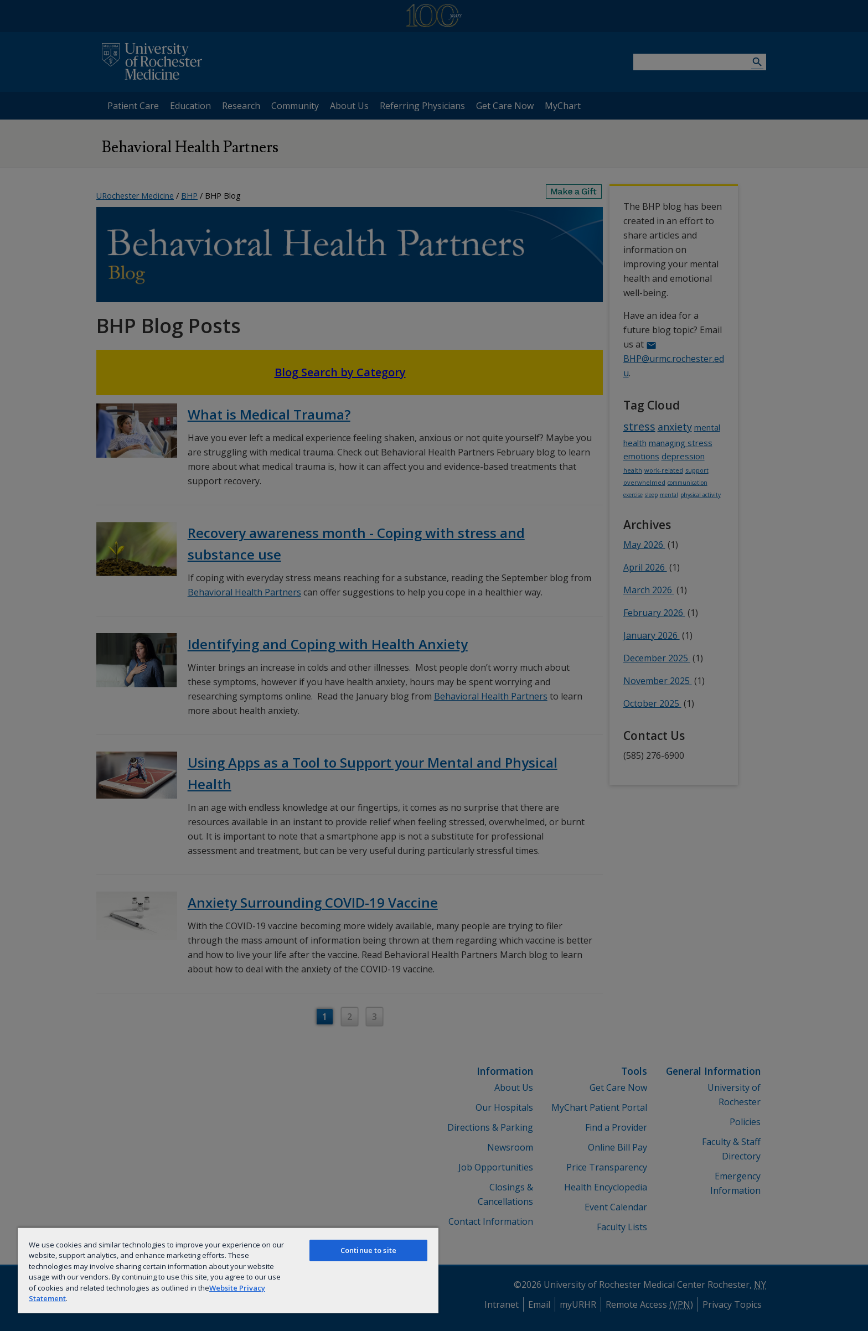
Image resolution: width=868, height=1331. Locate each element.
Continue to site (368, 1250)
